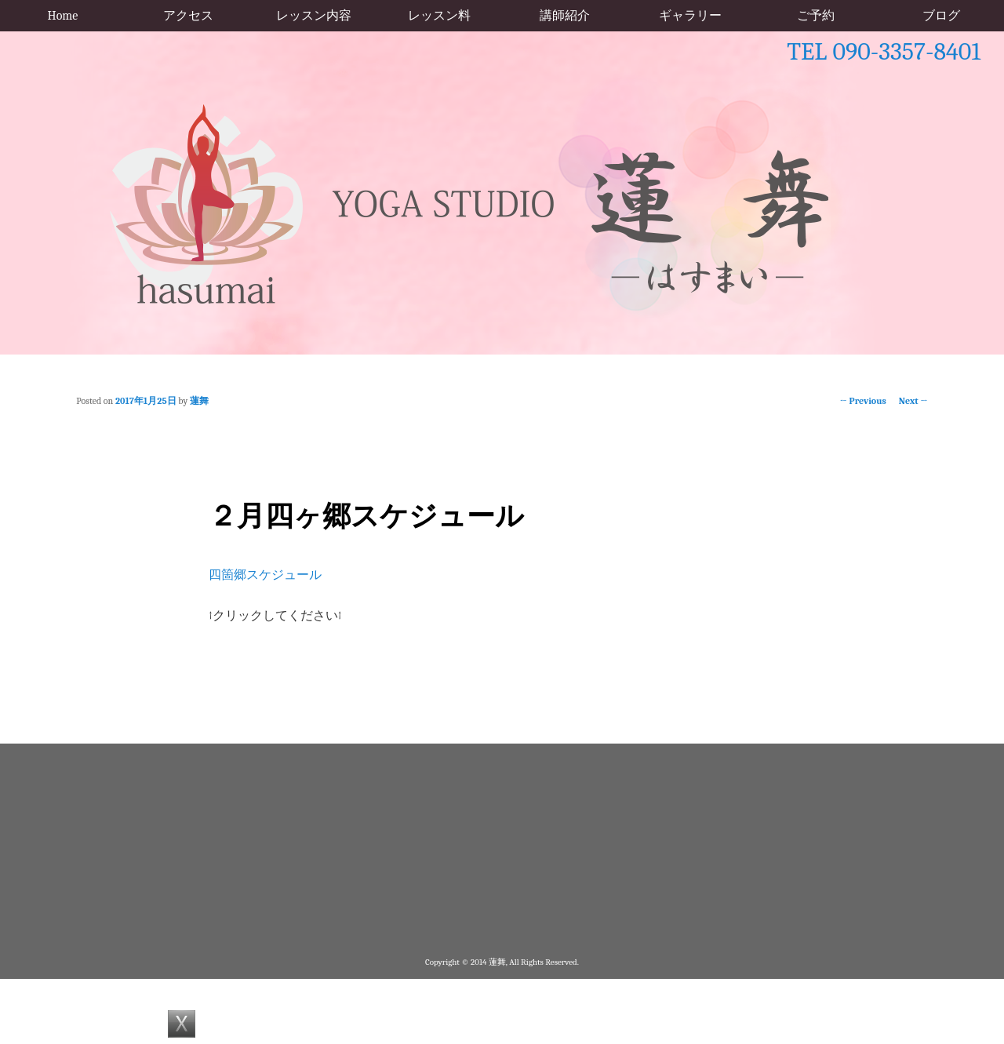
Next (913, 400)
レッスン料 (439, 16)
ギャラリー (690, 16)
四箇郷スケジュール (265, 575)
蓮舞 (199, 400)
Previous (863, 400)
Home (63, 16)
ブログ (941, 16)
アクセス (188, 16)
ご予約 (816, 16)
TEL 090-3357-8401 (883, 51)
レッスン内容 (313, 16)
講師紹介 (565, 16)
